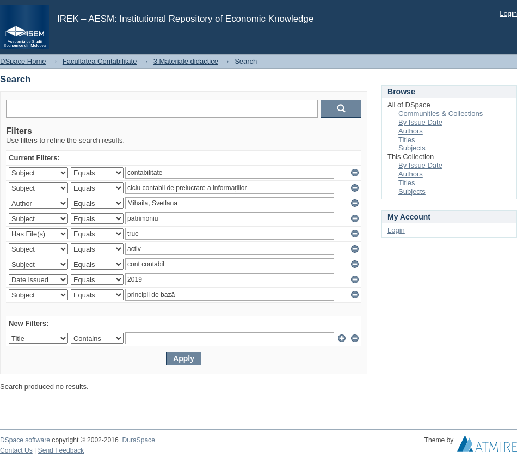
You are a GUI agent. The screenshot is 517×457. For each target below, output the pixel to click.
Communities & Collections (440, 113)
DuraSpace (138, 440)
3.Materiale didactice (185, 61)
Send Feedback (61, 450)
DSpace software (25, 440)
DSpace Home (23, 61)
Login (508, 13)
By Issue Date (420, 122)
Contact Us (16, 450)
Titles (406, 140)
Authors (410, 131)
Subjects (412, 148)
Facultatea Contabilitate (100, 61)
